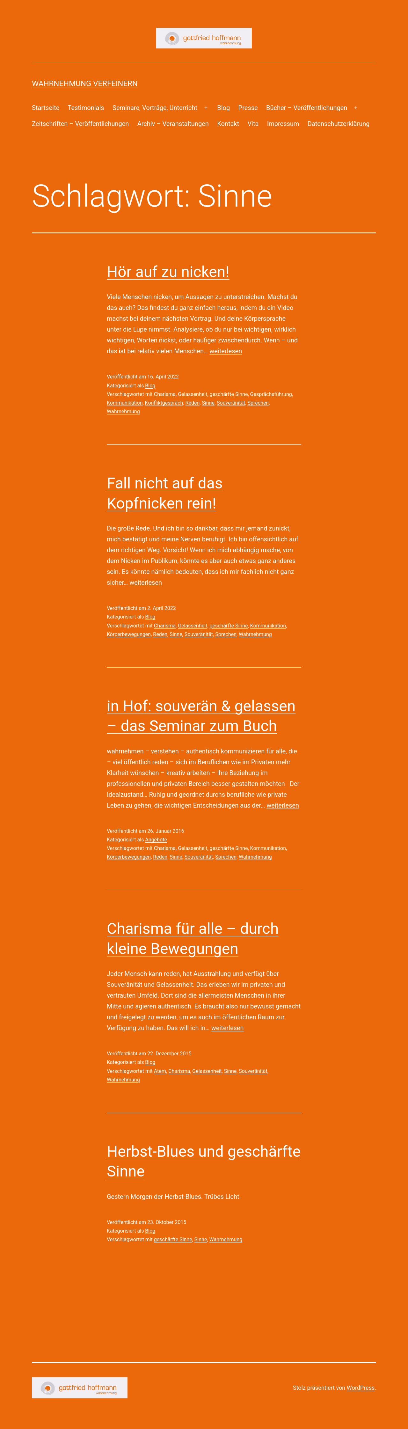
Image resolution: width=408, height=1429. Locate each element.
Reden (193, 403)
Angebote (156, 840)
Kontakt (228, 124)
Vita (253, 124)
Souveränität (231, 403)
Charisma (165, 394)
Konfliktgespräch (164, 403)
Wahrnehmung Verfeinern (85, 83)
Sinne (208, 403)
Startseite (45, 108)
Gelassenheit (192, 394)
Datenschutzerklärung (339, 124)
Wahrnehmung (123, 411)
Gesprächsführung (271, 394)
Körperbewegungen (129, 634)
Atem (160, 1071)
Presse (248, 108)
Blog (223, 108)
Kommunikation (124, 403)
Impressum (283, 124)
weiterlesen (225, 351)
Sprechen (258, 403)
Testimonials (86, 108)
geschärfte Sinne (229, 394)
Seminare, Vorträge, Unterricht (155, 108)
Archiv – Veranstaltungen (173, 124)
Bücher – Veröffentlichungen (306, 108)
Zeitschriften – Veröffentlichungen (80, 124)
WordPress (361, 1387)
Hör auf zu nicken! (168, 272)
